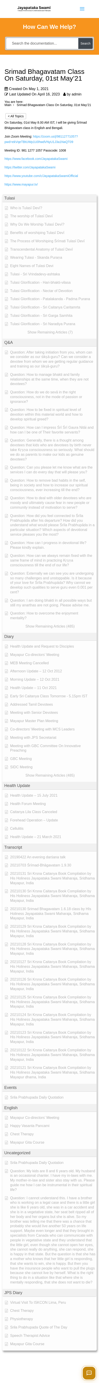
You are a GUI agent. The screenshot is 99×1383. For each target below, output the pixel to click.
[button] (49, 198)
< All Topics (16, 116)
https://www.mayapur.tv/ (21, 184)
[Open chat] (89, 1373)
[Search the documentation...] (42, 43)
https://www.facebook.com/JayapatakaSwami (36, 159)
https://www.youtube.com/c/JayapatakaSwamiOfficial (41, 176)
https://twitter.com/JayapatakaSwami (29, 167)
